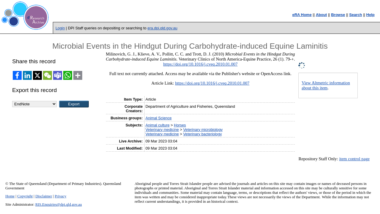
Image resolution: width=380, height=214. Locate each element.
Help (370, 14)
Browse (338, 14)
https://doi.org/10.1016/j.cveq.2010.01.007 (200, 64)
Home (10, 196)
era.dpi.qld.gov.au (163, 28)
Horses (180, 125)
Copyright (25, 196)
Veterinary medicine (162, 129)
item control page (354, 158)
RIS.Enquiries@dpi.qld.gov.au (58, 204)
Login (60, 28)
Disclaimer (43, 196)
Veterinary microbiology (203, 129)
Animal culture (157, 125)
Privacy (60, 196)
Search (355, 14)
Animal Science (158, 118)
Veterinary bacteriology (202, 134)
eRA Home (301, 14)
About (321, 14)
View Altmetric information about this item (326, 85)
